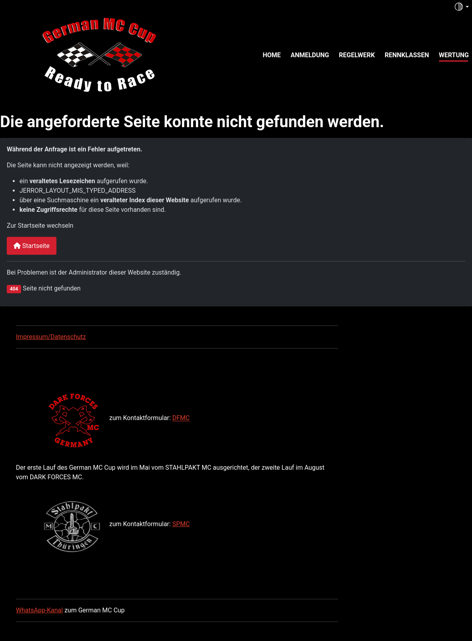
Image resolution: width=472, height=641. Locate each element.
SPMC (181, 524)
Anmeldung (309, 55)
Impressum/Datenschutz (51, 337)
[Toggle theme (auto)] (461, 7)
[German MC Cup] (82, 54)
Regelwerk (357, 55)
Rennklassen (407, 55)
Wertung (454, 55)
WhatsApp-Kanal (39, 610)
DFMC (181, 418)
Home (271, 55)
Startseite (32, 246)
